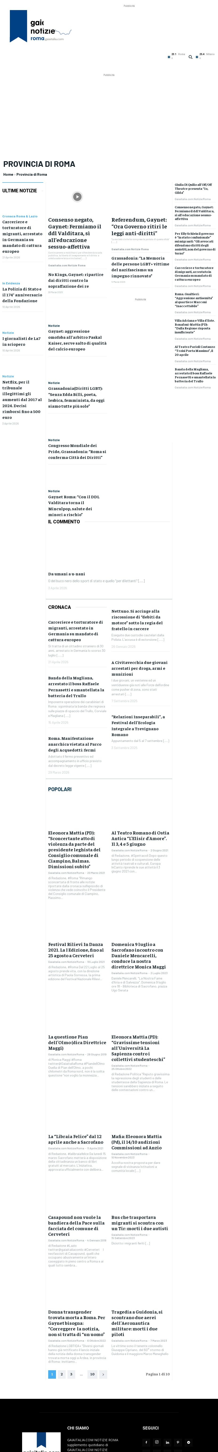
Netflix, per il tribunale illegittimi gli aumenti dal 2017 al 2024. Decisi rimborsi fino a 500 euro (22, 379)
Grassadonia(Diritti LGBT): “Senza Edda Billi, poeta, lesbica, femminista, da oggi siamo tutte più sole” (76, 361)
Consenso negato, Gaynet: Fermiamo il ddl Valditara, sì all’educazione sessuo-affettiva (76, 222)
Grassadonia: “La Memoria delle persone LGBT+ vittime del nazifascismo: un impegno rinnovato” (140, 248)
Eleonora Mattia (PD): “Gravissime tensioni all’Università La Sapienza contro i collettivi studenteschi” (140, 973)
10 (92, 1272)
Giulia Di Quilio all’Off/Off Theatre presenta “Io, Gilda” (193, 188)
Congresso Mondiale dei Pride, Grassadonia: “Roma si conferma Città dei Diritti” (75, 413)
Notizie (8, 322)
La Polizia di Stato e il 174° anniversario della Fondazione (22, 284)
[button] (190, 57)
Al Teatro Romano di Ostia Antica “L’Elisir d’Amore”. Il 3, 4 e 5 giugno (140, 789)
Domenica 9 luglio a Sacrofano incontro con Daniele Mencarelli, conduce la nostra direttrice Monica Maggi (138, 891)
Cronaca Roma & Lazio (20, 216)
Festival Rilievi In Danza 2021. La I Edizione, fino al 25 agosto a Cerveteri (77, 888)
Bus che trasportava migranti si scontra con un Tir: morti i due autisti (139, 1138)
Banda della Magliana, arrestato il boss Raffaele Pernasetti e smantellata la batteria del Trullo (195, 375)
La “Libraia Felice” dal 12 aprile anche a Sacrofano (75, 1058)
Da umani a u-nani (70, 526)
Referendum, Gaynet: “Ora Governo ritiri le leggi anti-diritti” (138, 220)
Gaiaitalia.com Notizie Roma (66, 243)
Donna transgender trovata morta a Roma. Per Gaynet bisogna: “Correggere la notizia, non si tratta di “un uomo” (77, 1226)
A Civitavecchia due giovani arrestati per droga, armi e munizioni (139, 621)
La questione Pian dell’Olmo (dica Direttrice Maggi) (73, 968)
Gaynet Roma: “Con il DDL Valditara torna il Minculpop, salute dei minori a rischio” (74, 462)
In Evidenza (11, 274)
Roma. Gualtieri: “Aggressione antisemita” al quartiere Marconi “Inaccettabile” (194, 300)
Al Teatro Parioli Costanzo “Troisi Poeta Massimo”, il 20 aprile (195, 350)
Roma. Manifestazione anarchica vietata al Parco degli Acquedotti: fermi (74, 697)
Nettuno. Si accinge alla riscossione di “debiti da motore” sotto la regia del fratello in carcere (137, 573)
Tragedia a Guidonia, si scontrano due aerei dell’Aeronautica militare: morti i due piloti (140, 1226)
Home (8, 174)
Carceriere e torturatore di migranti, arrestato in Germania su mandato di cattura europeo (22, 232)
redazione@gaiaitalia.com (104, 1402)
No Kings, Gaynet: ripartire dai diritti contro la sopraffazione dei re (77, 253)
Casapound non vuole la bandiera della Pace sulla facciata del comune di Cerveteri (77, 1138)
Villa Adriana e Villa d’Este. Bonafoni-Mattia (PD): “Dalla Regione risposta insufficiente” (195, 326)
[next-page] (103, 1272)
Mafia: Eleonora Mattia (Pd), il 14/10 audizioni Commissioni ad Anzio (139, 1060)
